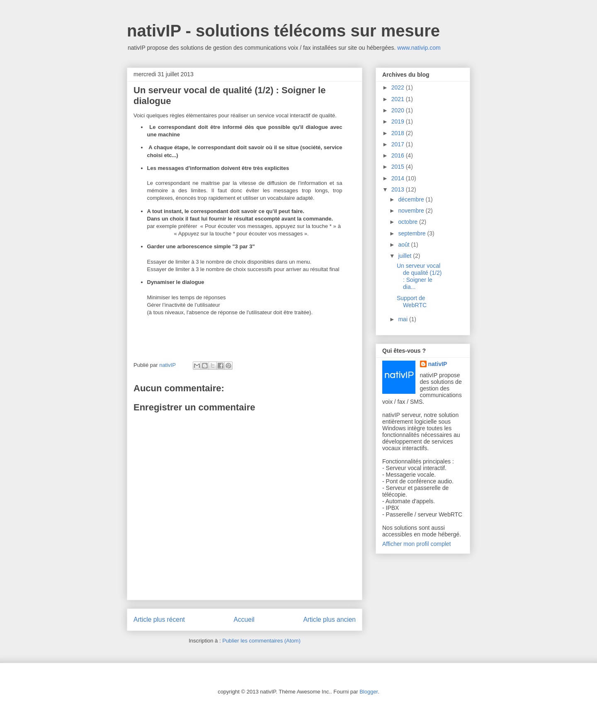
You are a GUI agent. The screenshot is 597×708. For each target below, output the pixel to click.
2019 (398, 121)
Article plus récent (159, 619)
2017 (398, 144)
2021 (398, 99)
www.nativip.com (418, 47)
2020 (398, 110)
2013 (398, 189)
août (404, 244)
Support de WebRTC (412, 301)
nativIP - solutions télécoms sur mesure (283, 31)
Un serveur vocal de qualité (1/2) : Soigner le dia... (419, 276)
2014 (398, 178)
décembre (411, 199)
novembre (411, 210)
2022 (398, 87)
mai (403, 319)
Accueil (244, 619)
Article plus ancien (329, 619)
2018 (398, 133)
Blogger (368, 692)
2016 (398, 155)
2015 (398, 166)
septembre (412, 233)
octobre (408, 221)
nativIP (437, 364)
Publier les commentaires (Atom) (261, 641)
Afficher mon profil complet (416, 544)
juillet (405, 255)
